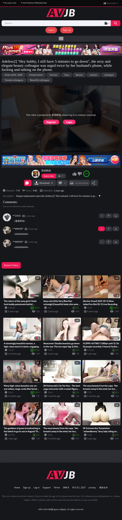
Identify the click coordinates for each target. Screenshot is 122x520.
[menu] (61, 39)
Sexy (66, 75)
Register (51, 122)
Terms (57, 487)
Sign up (67, 30)
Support (47, 487)
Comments (10, 202)
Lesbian (93, 75)
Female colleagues (14, 80)
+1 (108, 215)
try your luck (10, 3)
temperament (36, 75)
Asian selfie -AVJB (13, 75)
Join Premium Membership (35, 3)
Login (69, 122)
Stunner (54, 75)
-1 (115, 215)
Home (17, 487)
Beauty (79, 75)
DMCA (66, 487)
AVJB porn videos (57, 509)
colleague (109, 75)
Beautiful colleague (39, 80)
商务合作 (103, 487)
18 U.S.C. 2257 (79, 487)
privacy (92, 487)
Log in (51, 30)
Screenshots (81, 183)
